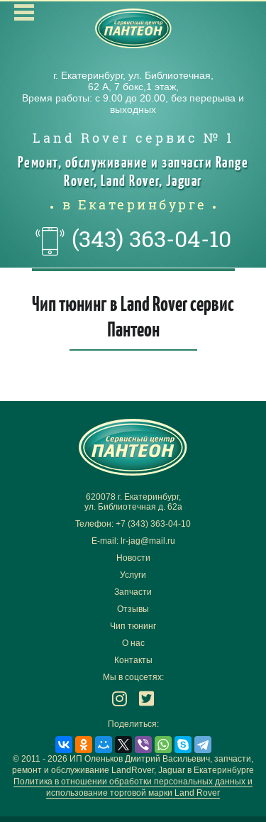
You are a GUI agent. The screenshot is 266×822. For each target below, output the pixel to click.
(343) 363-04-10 (151, 238)
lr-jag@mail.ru (148, 541)
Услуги (133, 575)
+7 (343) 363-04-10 (153, 524)
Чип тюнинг (133, 626)
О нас (133, 643)
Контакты (133, 660)
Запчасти (133, 592)
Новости (133, 558)
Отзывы (133, 609)
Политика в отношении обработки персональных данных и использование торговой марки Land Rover (133, 787)
